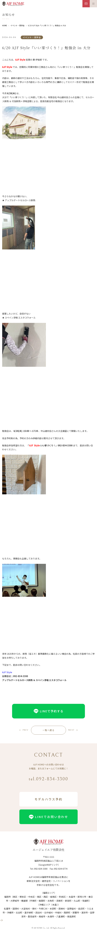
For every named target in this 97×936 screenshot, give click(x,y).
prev (25, 730)
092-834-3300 (40, 868)
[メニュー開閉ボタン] (93, 3)
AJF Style (7, 672)
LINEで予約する (48, 711)
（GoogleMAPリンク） (48, 864)
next (71, 730)
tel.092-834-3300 (48, 779)
